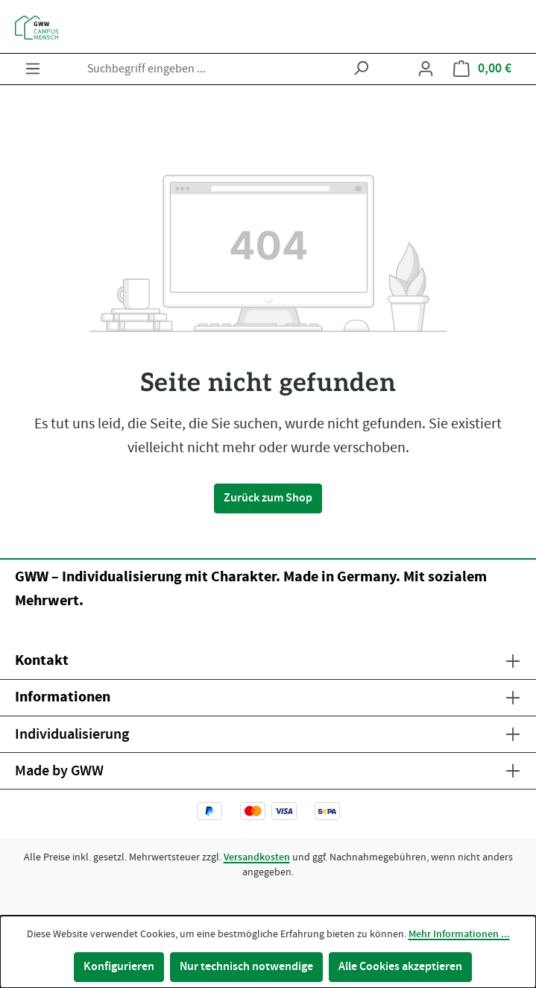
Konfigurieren (118, 967)
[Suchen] (361, 68)
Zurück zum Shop (268, 498)
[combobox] (212, 68)
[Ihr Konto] (426, 69)
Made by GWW (59, 771)
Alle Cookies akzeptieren (400, 967)
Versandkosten (257, 857)
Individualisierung (72, 734)
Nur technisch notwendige (246, 967)
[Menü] (33, 69)
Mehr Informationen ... (459, 934)
